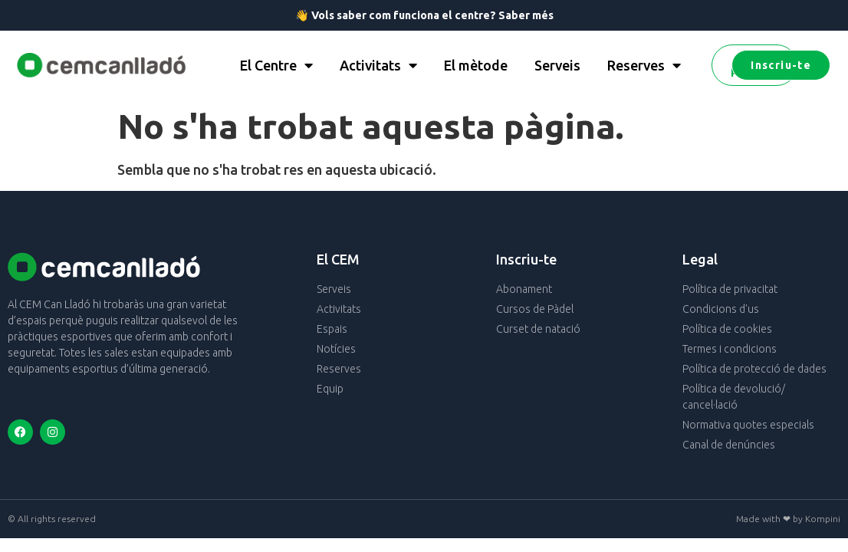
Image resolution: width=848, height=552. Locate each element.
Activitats (378, 65)
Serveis (557, 65)
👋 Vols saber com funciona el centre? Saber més (424, 15)
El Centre (276, 65)
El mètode (476, 65)
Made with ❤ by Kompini (788, 519)
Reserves (644, 65)
